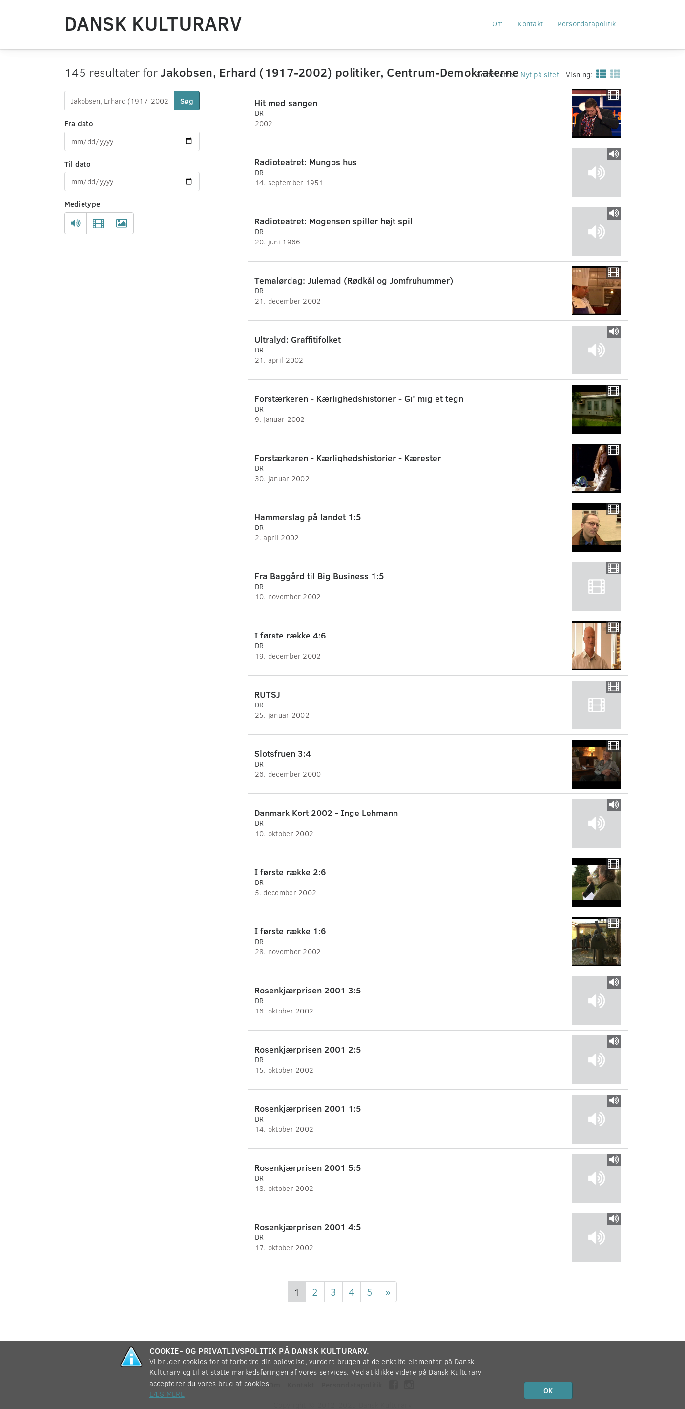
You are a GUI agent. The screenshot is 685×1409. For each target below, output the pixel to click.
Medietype (82, 204)
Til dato (77, 164)
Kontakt (530, 23)
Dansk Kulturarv (153, 23)
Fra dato (78, 123)
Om (497, 23)
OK (548, 1390)
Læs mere (167, 1394)
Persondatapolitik (587, 23)
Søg (186, 101)
